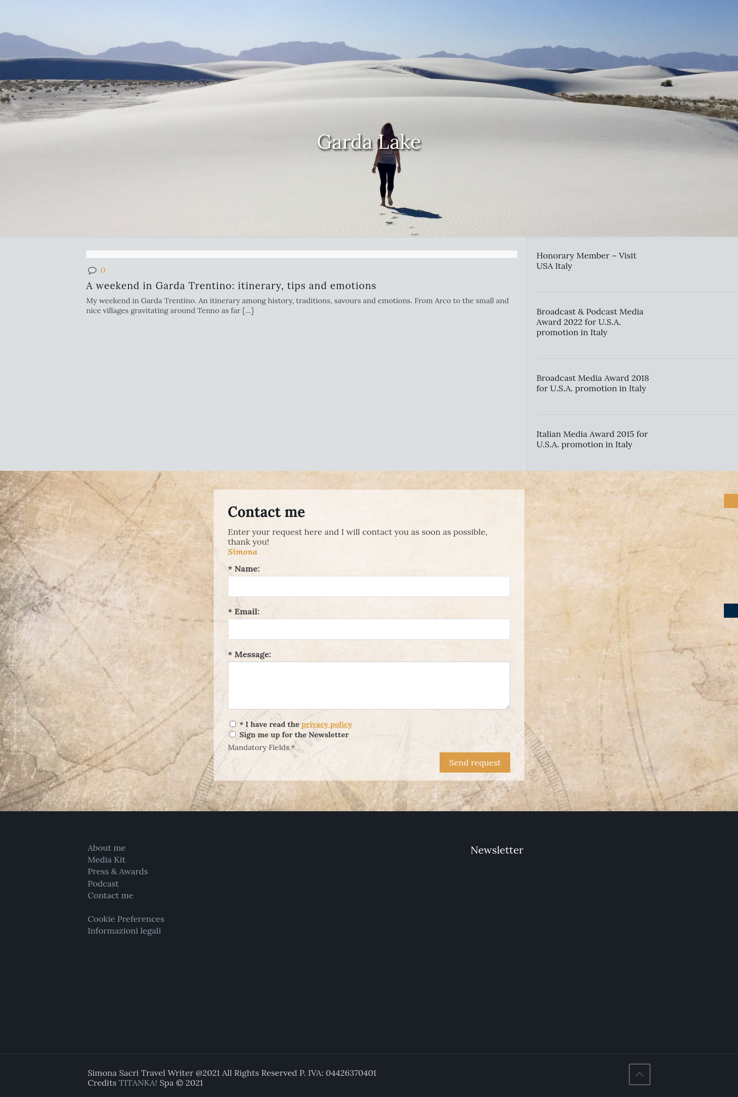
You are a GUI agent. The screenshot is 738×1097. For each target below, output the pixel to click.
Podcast (103, 883)
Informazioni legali (124, 930)
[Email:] (369, 629)
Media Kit (107, 859)
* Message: (249, 654)
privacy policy (326, 724)
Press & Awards (118, 871)
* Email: (243, 611)
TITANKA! (138, 1082)
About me (107, 847)
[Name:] (369, 586)
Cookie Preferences (126, 918)
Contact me (110, 895)
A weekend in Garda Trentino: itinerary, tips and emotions (231, 285)
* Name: (244, 568)
